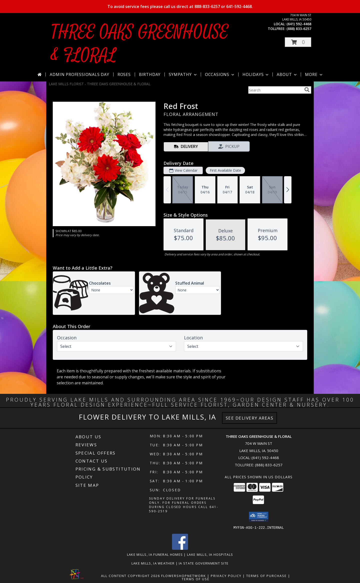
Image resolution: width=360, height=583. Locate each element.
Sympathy (183, 74)
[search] (307, 89)
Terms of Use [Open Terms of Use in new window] (196, 579)
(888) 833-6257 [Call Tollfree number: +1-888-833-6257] (268, 464)
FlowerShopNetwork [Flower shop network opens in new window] (183, 575)
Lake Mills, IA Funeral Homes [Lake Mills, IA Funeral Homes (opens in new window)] (155, 554)
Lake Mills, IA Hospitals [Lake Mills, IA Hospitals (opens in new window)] (210, 554)
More (314, 74)
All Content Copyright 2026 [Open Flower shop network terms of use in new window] (130, 575)
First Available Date (225, 170)
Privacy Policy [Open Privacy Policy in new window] (226, 575)
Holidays (256, 74)
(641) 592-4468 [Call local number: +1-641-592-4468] (298, 23)
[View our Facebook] (180, 548)
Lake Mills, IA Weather (153, 563)
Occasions (220, 74)
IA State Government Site (203, 563)
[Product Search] (275, 89)
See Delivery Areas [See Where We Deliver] (250, 418)
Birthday (149, 74)
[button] (298, 42)
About (287, 74)
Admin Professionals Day (79, 74)
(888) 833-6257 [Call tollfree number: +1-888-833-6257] (298, 28)
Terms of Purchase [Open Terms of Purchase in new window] (266, 575)
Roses (124, 74)
